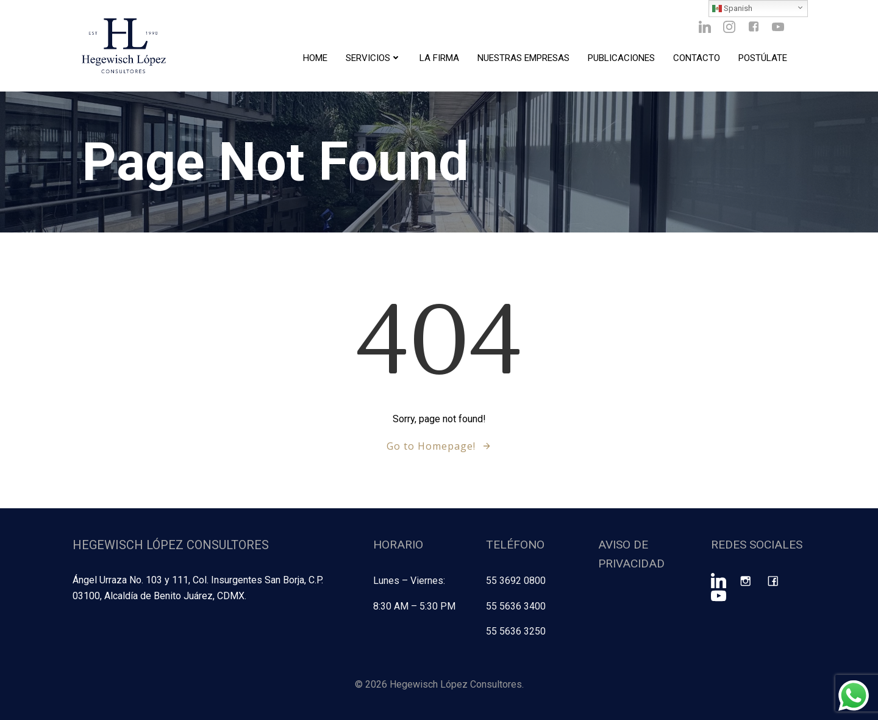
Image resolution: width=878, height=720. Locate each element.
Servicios (373, 57)
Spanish (732, 8)
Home (315, 57)
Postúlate (762, 57)
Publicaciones (621, 57)
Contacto (696, 57)
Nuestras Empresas (523, 57)
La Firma (439, 57)
